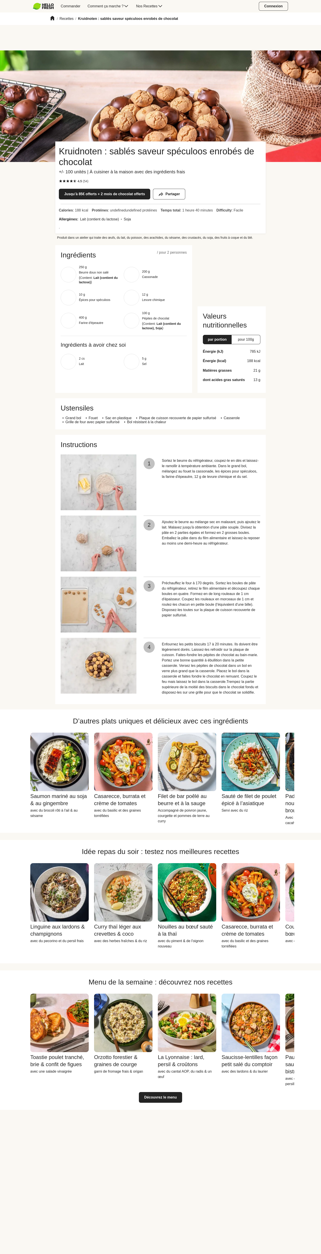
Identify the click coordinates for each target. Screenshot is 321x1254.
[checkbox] (60, 181)
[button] (124, 255)
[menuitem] (45, 6)
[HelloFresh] (43, 6)
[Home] (52, 18)
